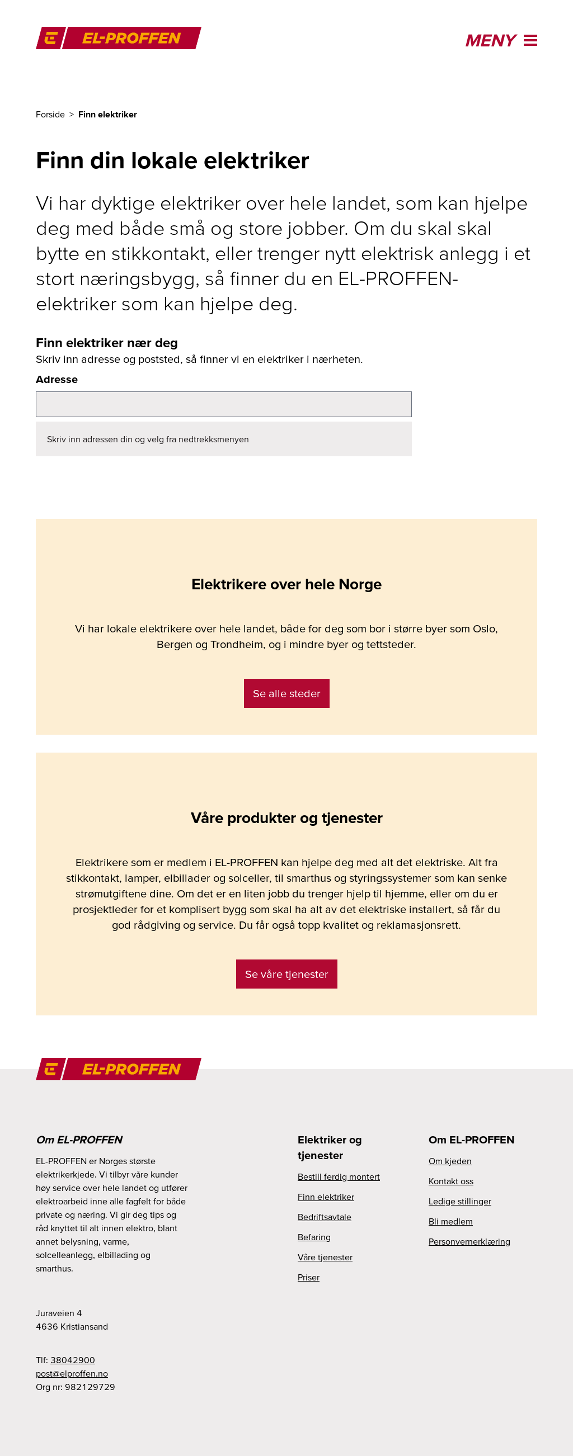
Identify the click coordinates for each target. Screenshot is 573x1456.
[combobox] (224, 404)
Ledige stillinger (460, 1201)
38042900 (72, 1360)
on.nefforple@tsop (72, 1373)
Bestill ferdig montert (339, 1176)
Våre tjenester (325, 1257)
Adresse (57, 379)
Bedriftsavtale (324, 1217)
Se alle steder (287, 693)
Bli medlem (451, 1221)
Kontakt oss (451, 1181)
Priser (309, 1277)
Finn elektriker (326, 1197)
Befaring (314, 1237)
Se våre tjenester (286, 974)
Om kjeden (450, 1161)
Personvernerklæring (469, 1241)
